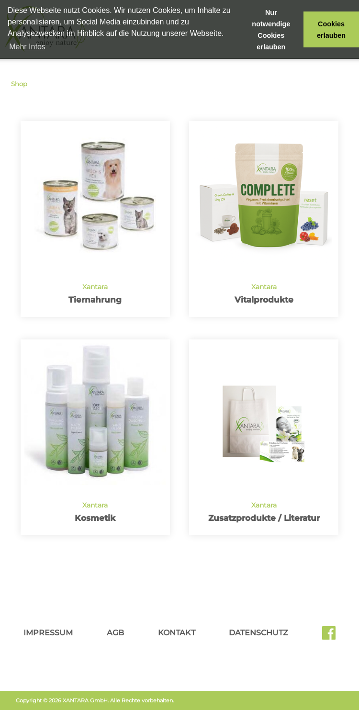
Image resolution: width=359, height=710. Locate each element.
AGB (115, 632)
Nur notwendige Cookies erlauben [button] (271, 30)
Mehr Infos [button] (27, 47)
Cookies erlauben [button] (331, 29)
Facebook (329, 636)
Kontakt (176, 632)
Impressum (48, 632)
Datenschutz (258, 632)
